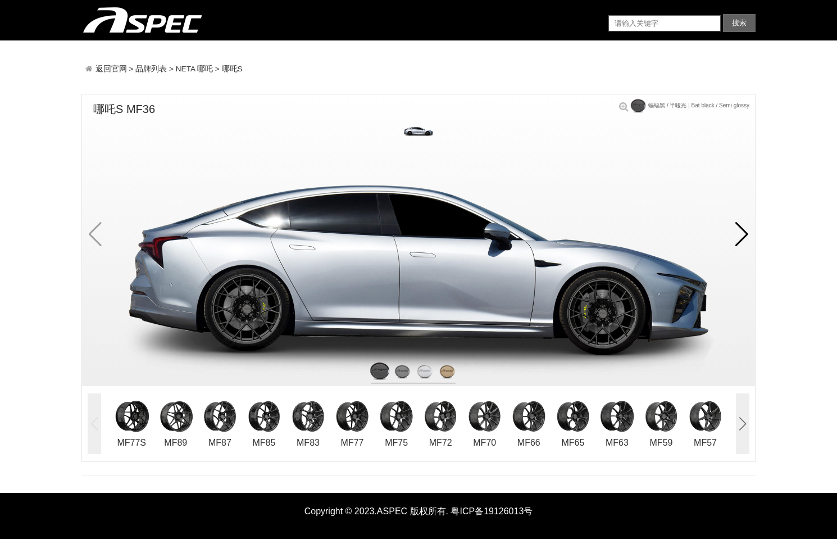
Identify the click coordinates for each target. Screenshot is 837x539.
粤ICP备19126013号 (492, 511)
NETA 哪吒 (194, 69)
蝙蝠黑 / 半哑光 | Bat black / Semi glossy (684, 105)
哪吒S (232, 69)
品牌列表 (151, 69)
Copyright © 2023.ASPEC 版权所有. (376, 511)
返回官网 (112, 69)
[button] (741, 234)
